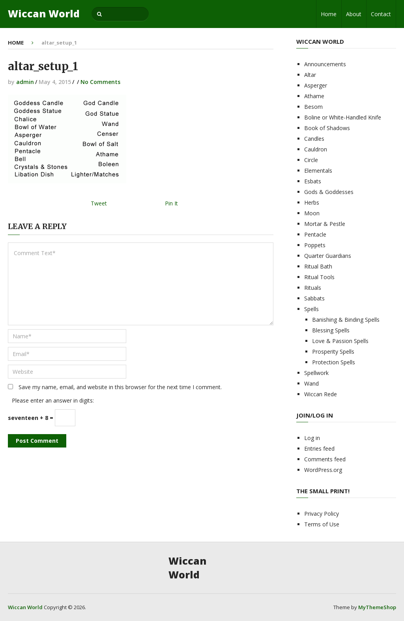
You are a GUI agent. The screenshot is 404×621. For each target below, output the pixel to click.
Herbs (311, 202)
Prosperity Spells (333, 351)
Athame (314, 96)
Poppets (314, 245)
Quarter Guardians (327, 255)
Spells (311, 309)
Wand (311, 383)
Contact (381, 14)
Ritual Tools (319, 277)
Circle (311, 160)
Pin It (171, 203)
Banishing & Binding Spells (346, 319)
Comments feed (325, 459)
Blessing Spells (331, 330)
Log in (312, 438)
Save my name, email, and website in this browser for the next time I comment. (120, 387)
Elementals (318, 170)
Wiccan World (44, 14)
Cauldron (315, 149)
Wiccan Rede (320, 394)
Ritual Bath (318, 266)
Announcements (325, 64)
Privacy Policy (321, 513)
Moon (312, 213)
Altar (310, 74)
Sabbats (314, 298)
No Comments (100, 82)
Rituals (312, 287)
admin (25, 82)
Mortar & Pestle (324, 224)
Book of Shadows (327, 128)
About (353, 14)
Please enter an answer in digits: (53, 400)
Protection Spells (333, 362)
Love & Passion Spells (340, 341)
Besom (313, 106)
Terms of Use (321, 524)
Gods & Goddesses (329, 192)
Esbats (312, 181)
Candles (314, 138)
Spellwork (316, 373)
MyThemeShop (377, 607)
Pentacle (315, 234)
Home (329, 14)
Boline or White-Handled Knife (342, 117)
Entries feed (319, 448)
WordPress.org (323, 470)
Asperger (315, 85)
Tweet (99, 203)
